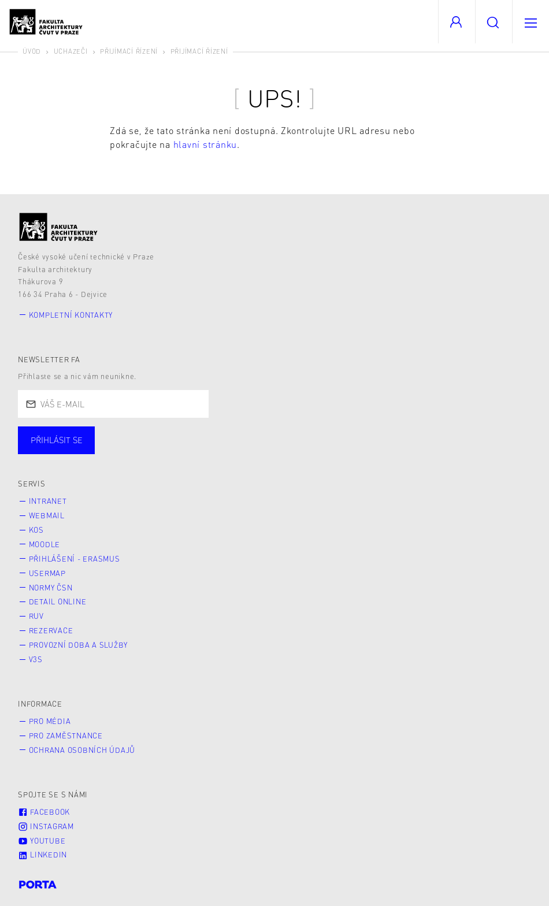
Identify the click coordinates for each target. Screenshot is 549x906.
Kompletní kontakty (71, 315)
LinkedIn (42, 854)
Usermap (47, 573)
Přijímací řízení (129, 51)
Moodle (45, 544)
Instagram (46, 826)
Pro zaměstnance (66, 735)
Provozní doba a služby (78, 644)
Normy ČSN (51, 587)
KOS (36, 529)
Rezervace (51, 630)
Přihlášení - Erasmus (74, 558)
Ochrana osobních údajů (82, 750)
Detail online (58, 601)
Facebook (44, 811)
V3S (36, 659)
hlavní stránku (205, 144)
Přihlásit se (57, 440)
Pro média (50, 721)
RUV (36, 616)
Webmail (47, 515)
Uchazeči (71, 51)
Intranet (48, 501)
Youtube (41, 840)
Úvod (32, 51)
